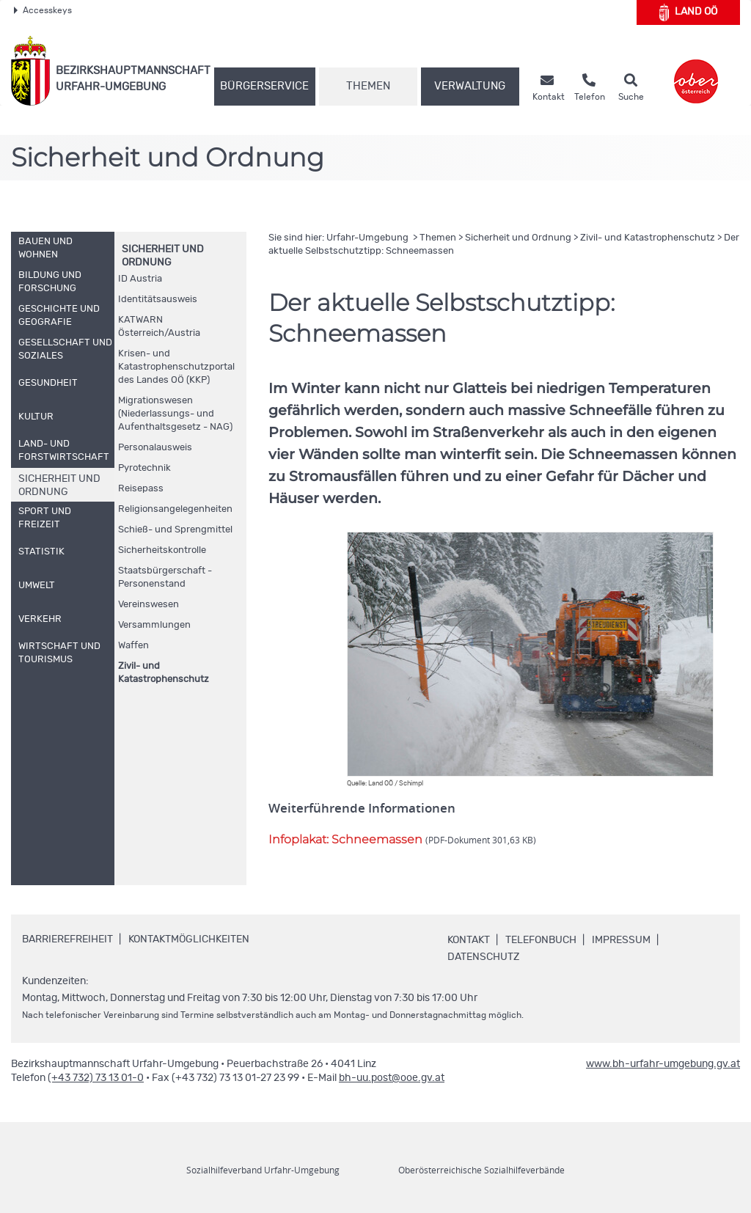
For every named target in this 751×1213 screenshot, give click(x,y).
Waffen (133, 646)
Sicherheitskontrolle (162, 550)
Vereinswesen (148, 604)
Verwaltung (469, 86)
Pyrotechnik (144, 468)
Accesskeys (43, 10)
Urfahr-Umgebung (368, 238)
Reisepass (141, 489)
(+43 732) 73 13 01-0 (96, 1078)
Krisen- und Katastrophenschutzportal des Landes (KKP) (176, 367)
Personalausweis (155, 447)
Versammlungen (154, 625)
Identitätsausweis (157, 299)
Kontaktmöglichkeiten (188, 939)
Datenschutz (483, 957)
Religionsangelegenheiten (175, 509)
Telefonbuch (540, 940)
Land (688, 12)
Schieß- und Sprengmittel (175, 530)
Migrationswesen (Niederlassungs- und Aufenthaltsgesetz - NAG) (175, 414)
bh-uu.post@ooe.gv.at (391, 1078)
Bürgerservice (264, 86)
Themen (368, 86)
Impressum (621, 940)
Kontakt (468, 940)
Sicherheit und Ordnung (518, 238)
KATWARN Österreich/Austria (159, 326)
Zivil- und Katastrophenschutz (163, 673)
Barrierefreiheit (67, 939)
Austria (140, 279)
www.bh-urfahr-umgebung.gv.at (663, 1064)
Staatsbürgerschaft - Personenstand (165, 577)
